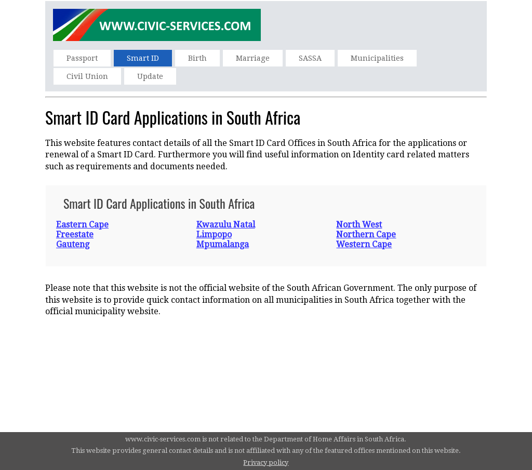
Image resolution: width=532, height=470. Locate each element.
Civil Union (87, 76)
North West (359, 225)
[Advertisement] (266, 353)
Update (150, 76)
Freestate (75, 234)
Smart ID (143, 58)
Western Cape (364, 244)
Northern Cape (366, 234)
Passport (82, 58)
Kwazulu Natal (225, 225)
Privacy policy (265, 462)
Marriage (253, 58)
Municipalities (377, 58)
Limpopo (214, 234)
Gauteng (72, 244)
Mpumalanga (222, 244)
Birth (197, 58)
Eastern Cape (82, 225)
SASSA (310, 58)
